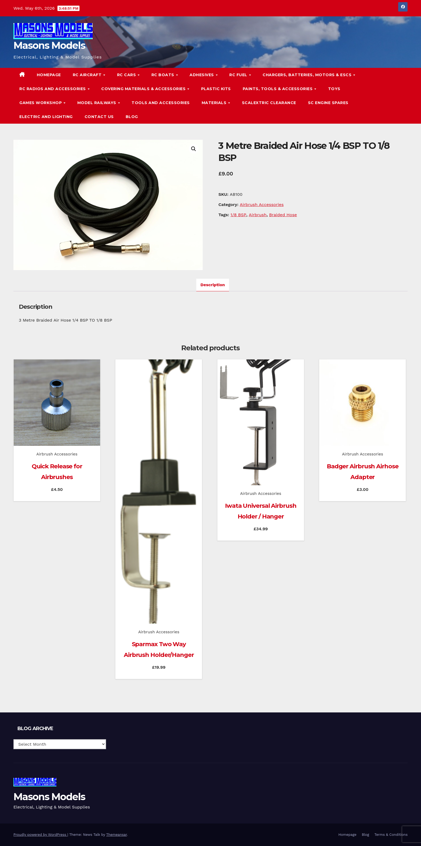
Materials (215, 102)
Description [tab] (213, 284)
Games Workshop (41, 102)
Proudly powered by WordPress (40, 835)
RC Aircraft (88, 74)
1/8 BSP (238, 214)
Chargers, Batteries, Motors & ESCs (308, 74)
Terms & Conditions (391, 835)
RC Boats (163, 74)
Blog (132, 116)
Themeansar (116, 835)
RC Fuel (238, 74)
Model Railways (97, 102)
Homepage (49, 74)
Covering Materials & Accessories (144, 88)
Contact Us (99, 116)
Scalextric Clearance (269, 102)
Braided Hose (283, 214)
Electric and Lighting (46, 116)
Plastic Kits (216, 88)
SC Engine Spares (328, 102)
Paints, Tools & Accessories (278, 88)
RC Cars (127, 74)
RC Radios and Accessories (53, 88)
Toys (334, 88)
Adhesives (202, 74)
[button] (392, 95)
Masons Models (49, 45)
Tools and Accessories (161, 102)
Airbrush (258, 214)
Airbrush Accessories (262, 204)
